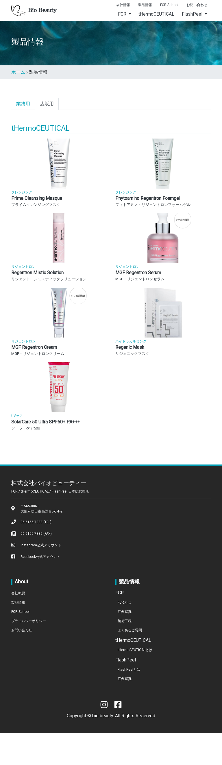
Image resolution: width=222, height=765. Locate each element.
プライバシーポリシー (28, 653)
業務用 (23, 103)
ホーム (18, 72)
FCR (122, 14)
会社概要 (18, 625)
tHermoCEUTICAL (156, 14)
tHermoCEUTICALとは (135, 682)
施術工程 (125, 653)
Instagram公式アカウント (41, 577)
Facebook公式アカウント (40, 589)
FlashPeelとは (129, 701)
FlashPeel (193, 14)
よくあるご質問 (130, 662)
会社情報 (123, 5)
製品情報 (145, 5)
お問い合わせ (196, 5)
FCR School (169, 5)
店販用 (47, 103)
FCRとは (124, 634)
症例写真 (125, 644)
